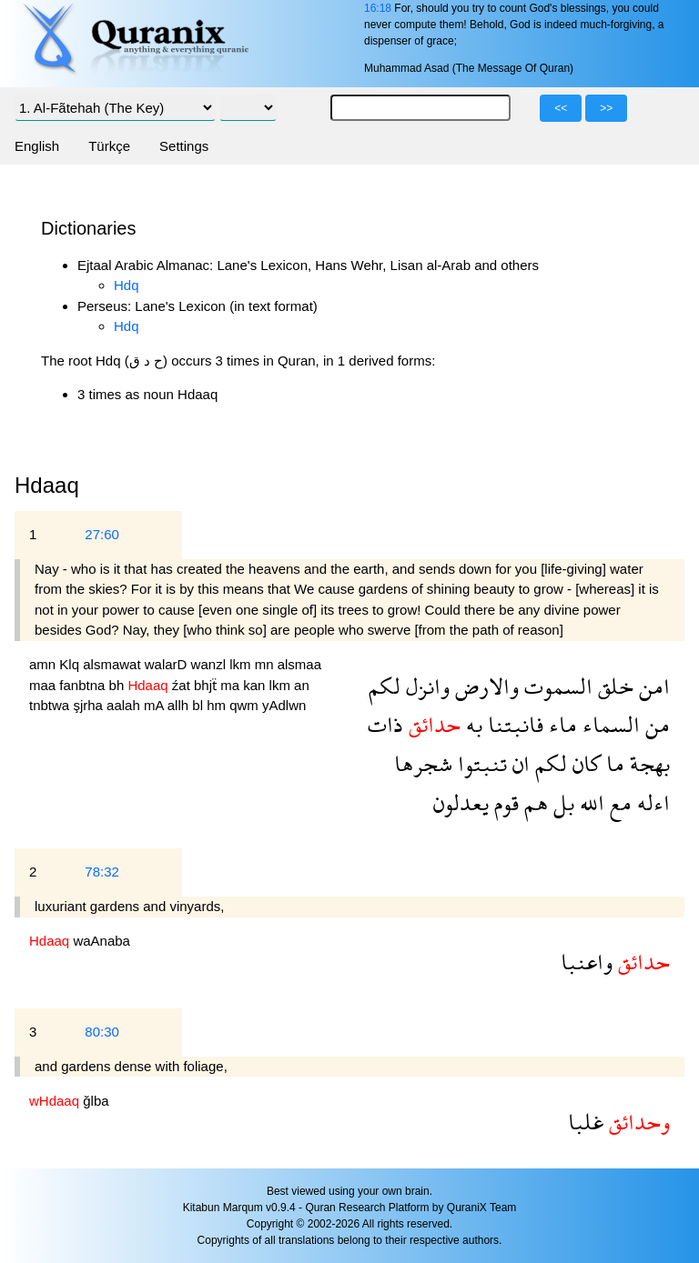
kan (255, 685)
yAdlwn (284, 705)
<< (560, 108)
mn (266, 664)
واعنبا (587, 961)
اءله (651, 802)
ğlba (95, 1100)
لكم (384, 686)
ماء (560, 724)
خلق (613, 686)
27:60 (102, 534)
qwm (245, 705)
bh (118, 685)
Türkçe (109, 146)
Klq (71, 664)
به (471, 724)
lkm (242, 664)
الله (589, 802)
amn (44, 664)
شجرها (423, 763)
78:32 (102, 871)
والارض (484, 686)
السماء (608, 724)
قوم (504, 802)
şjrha (89, 705)
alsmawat (114, 664)
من (655, 724)
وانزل (425, 686)
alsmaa (299, 664)
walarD (168, 664)
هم (533, 802)
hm (218, 705)
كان (584, 763)
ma (231, 685)
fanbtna (83, 685)
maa (44, 685)
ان (518, 763)
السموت (556, 686)
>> (606, 108)
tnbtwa (51, 705)
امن (651, 686)
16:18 (377, 8)
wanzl (210, 664)
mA (155, 705)
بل (561, 802)
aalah (125, 705)
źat (183, 685)
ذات (385, 724)
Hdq (126, 285)
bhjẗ (207, 685)
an (301, 685)
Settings (183, 146)
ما (612, 763)
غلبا (585, 1122)
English (37, 146)
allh (180, 705)
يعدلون (461, 802)
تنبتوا (479, 763)
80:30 (102, 1031)
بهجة (647, 763)
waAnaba (101, 940)
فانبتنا (512, 724)
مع (618, 802)
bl (199, 705)
